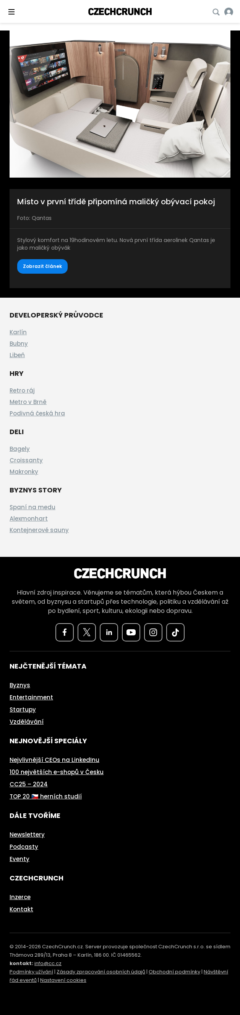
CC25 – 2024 (29, 784)
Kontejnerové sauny (39, 530)
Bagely (20, 449)
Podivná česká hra (37, 413)
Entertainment (31, 697)
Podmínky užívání (31, 971)
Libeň (17, 355)
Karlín (18, 332)
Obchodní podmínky (174, 971)
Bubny (19, 344)
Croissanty (26, 460)
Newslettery (27, 835)
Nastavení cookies (63, 980)
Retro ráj (22, 390)
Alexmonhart (29, 519)
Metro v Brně (28, 402)
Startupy (23, 710)
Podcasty (24, 847)
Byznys (20, 685)
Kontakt (21, 909)
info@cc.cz (48, 963)
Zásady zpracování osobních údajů (101, 971)
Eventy (19, 859)
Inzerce (20, 897)
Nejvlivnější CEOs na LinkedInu (54, 760)
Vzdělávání (27, 722)
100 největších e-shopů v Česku (57, 772)
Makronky (24, 472)
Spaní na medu (32, 507)
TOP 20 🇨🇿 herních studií (46, 796)
